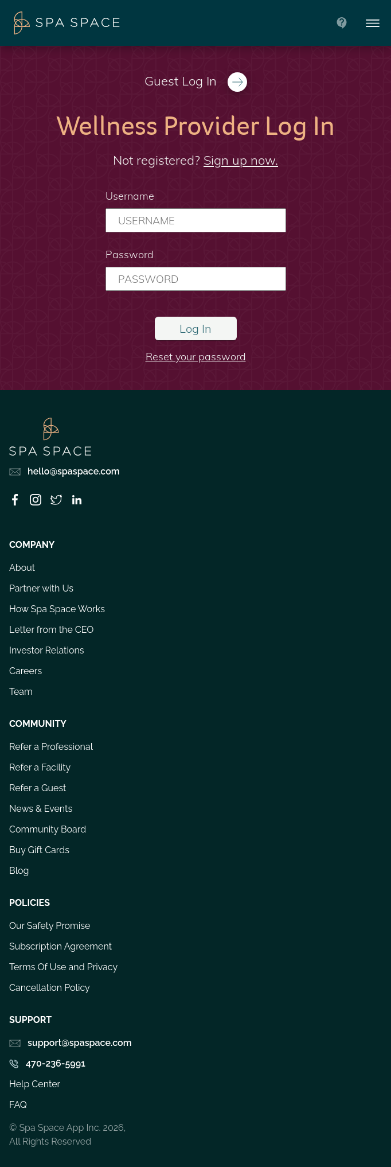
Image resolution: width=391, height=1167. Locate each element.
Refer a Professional (51, 746)
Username (129, 196)
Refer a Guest (37, 788)
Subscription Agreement (60, 946)
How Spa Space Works (57, 609)
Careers (25, 671)
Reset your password (196, 356)
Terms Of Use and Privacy (63, 967)
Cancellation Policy (49, 987)
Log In (195, 328)
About (22, 567)
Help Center (34, 1084)
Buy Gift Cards (39, 850)
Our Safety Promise (49, 925)
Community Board (47, 829)
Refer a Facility (40, 767)
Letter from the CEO (51, 629)
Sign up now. (241, 160)
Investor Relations (46, 650)
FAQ (18, 1104)
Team (21, 691)
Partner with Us (41, 588)
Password (129, 254)
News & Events (40, 808)
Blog (19, 870)
